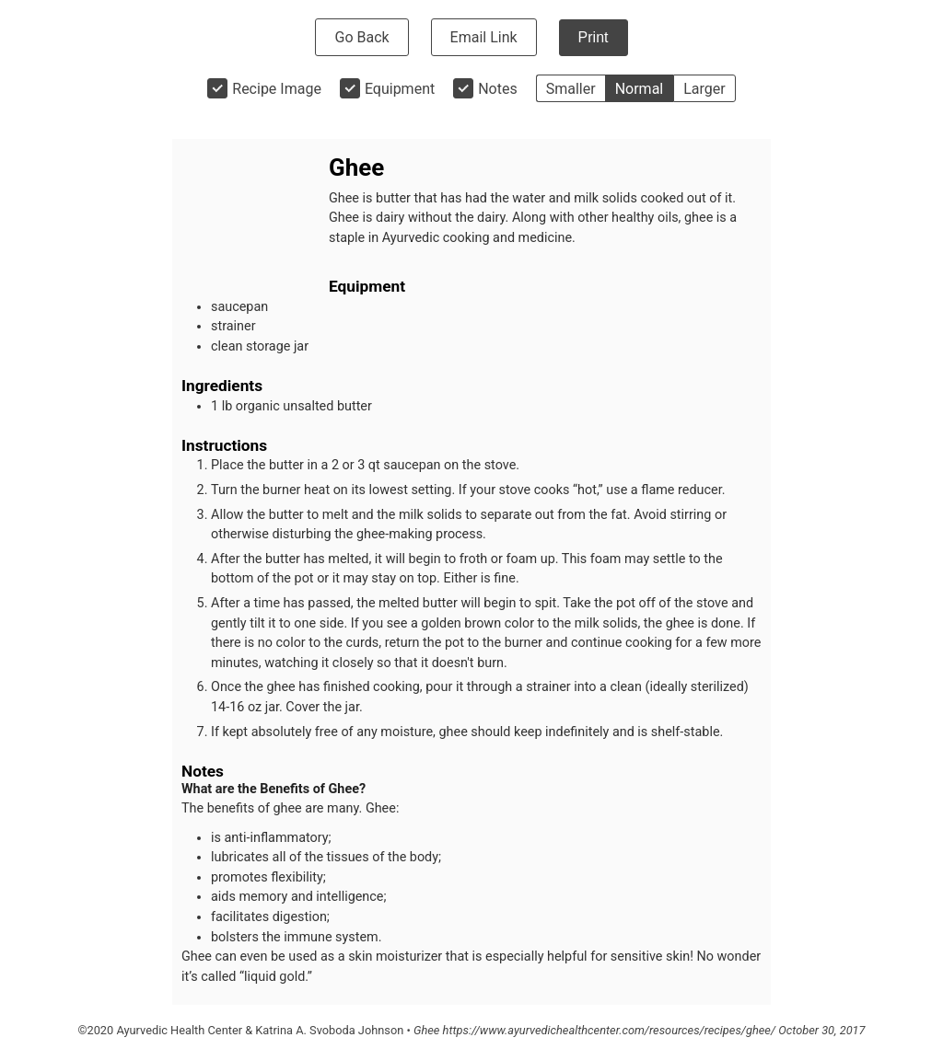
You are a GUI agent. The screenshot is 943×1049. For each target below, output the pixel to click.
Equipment (400, 89)
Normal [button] (639, 89)
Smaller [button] (571, 89)
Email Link (484, 37)
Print (593, 37)
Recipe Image (276, 89)
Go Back (361, 37)
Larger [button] (704, 89)
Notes (498, 89)
